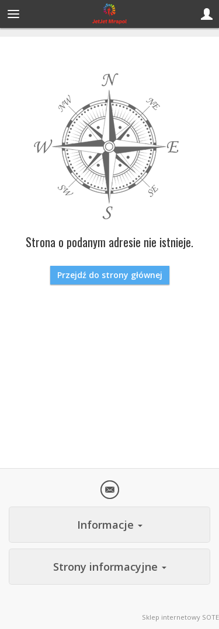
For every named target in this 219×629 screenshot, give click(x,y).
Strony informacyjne (109, 567)
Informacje (109, 525)
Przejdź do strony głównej (109, 274)
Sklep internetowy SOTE (180, 617)
